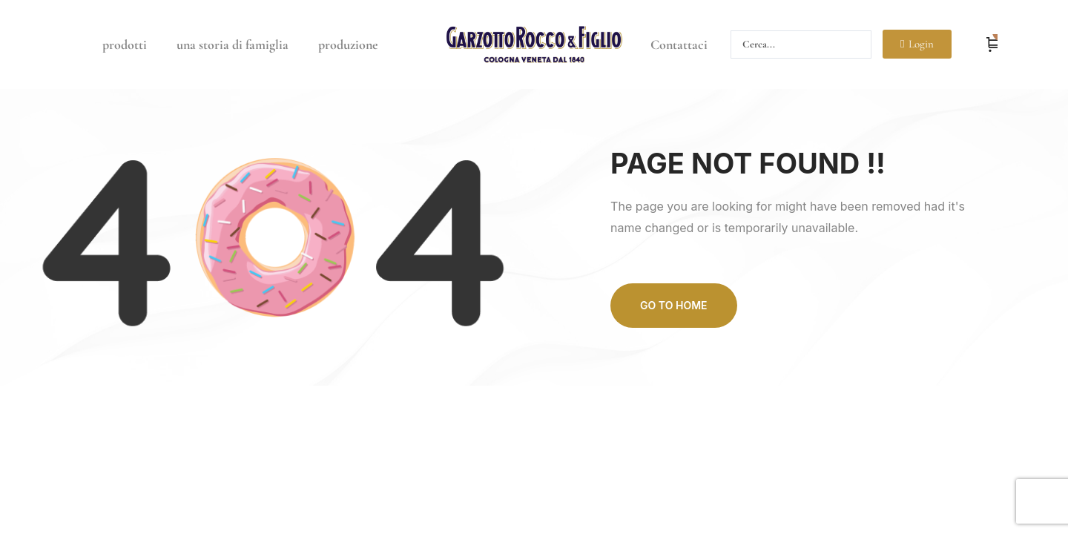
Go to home (673, 305)
